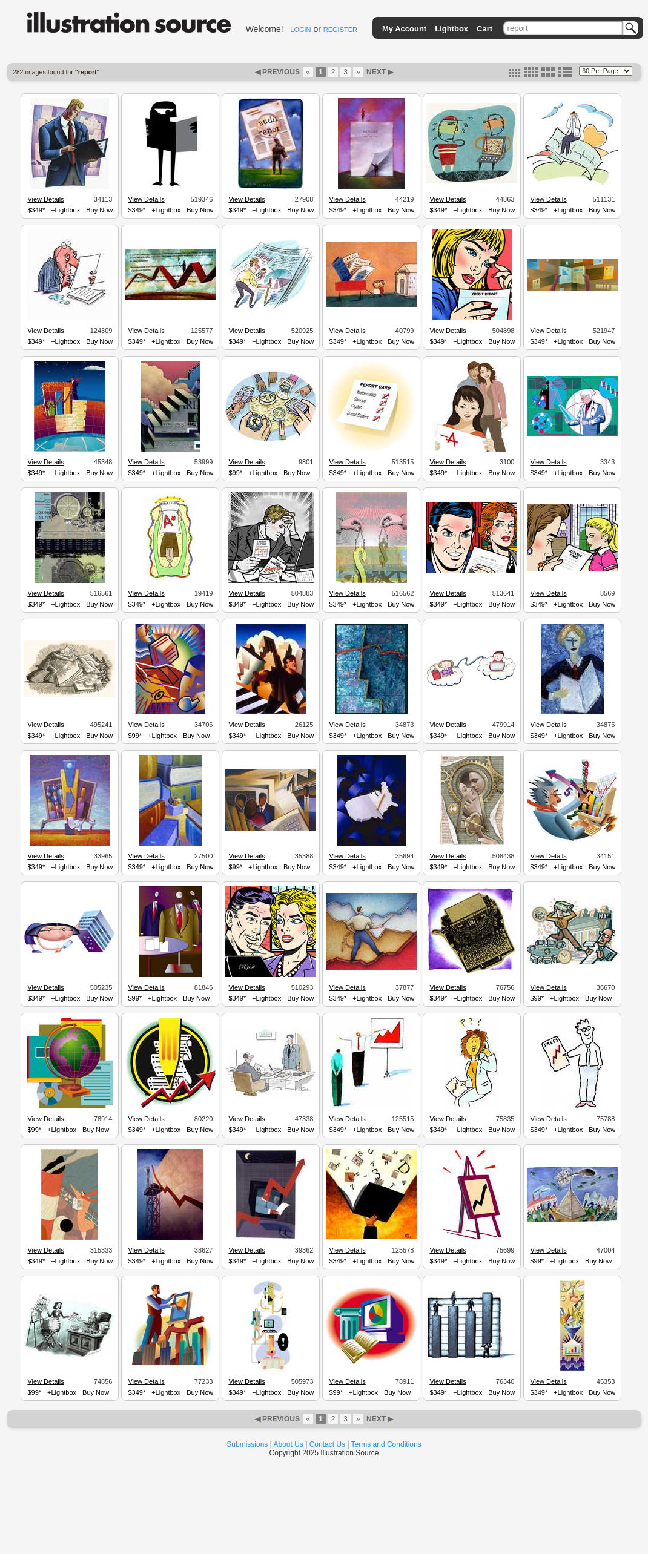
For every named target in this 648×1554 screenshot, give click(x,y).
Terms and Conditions (386, 1444)
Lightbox (451, 28)
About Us (288, 1444)
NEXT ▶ (379, 72)
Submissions (247, 1444)
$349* (36, 210)
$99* (235, 472)
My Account (404, 28)
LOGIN (300, 29)
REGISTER (340, 29)
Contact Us (327, 1444)
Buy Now (99, 210)
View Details (45, 199)
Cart (484, 28)
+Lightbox (65, 210)
